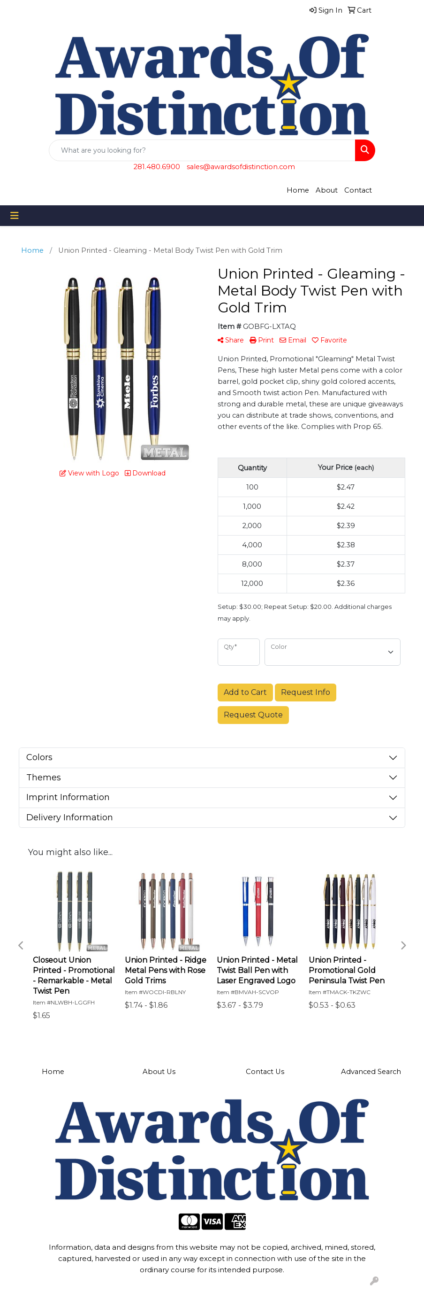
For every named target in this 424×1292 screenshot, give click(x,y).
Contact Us (265, 1071)
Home (298, 190)
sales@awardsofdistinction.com (241, 167)
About (327, 190)
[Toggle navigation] (14, 215)
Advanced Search (371, 1071)
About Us (159, 1071)
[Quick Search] (202, 150)
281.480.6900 (157, 167)
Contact (358, 190)
